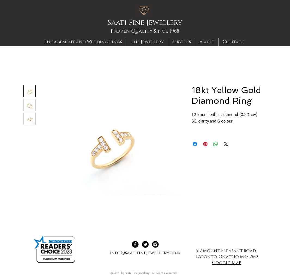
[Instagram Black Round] (155, 244)
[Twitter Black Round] (145, 244)
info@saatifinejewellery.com (145, 253)
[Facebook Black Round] (135, 244)
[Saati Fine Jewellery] (147, 23)
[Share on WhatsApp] (215, 144)
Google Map (226, 263)
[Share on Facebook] (195, 144)
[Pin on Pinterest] (205, 144)
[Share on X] (226, 144)
